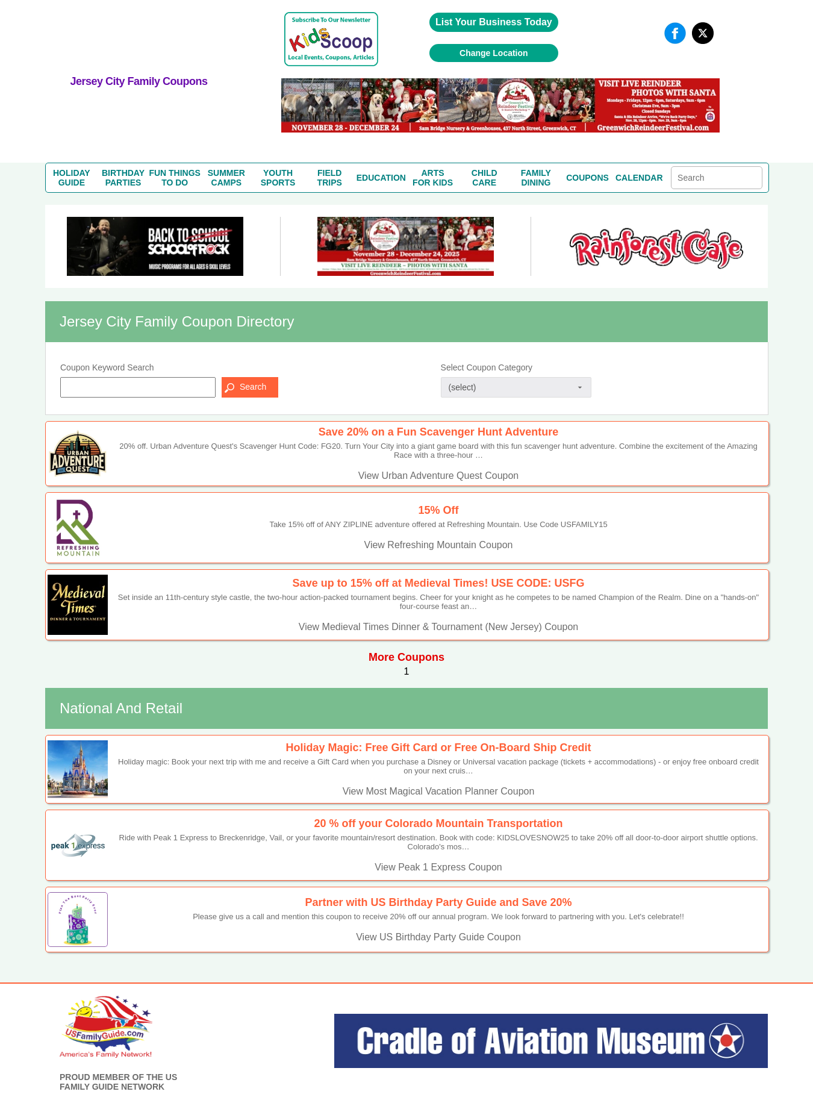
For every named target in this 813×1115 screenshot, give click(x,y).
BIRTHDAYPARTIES (123, 177)
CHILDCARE (484, 177)
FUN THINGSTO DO (175, 177)
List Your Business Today (493, 22)
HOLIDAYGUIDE (71, 177)
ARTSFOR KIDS (433, 177)
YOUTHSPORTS (278, 177)
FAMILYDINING (536, 177)
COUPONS (587, 178)
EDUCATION (381, 178)
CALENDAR (639, 178)
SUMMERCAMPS (226, 177)
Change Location (493, 53)
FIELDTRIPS (329, 177)
